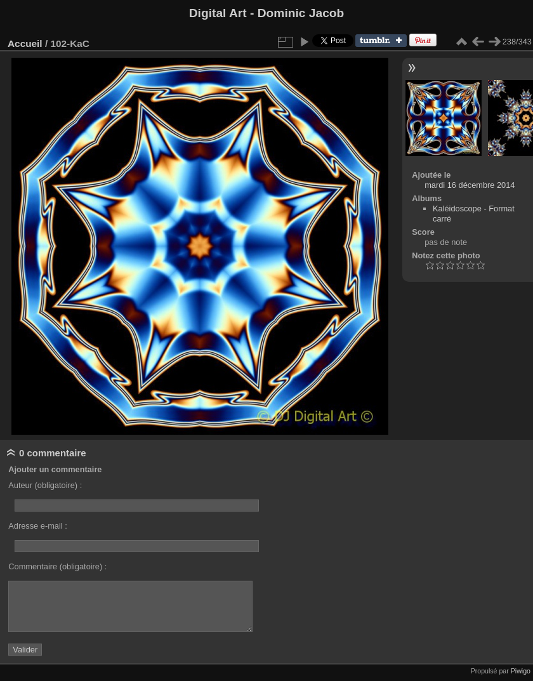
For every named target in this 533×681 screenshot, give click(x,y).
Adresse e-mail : (37, 526)
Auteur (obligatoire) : (45, 485)
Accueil (25, 43)
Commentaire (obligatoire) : (57, 566)
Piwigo (520, 671)
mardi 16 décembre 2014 (469, 185)
